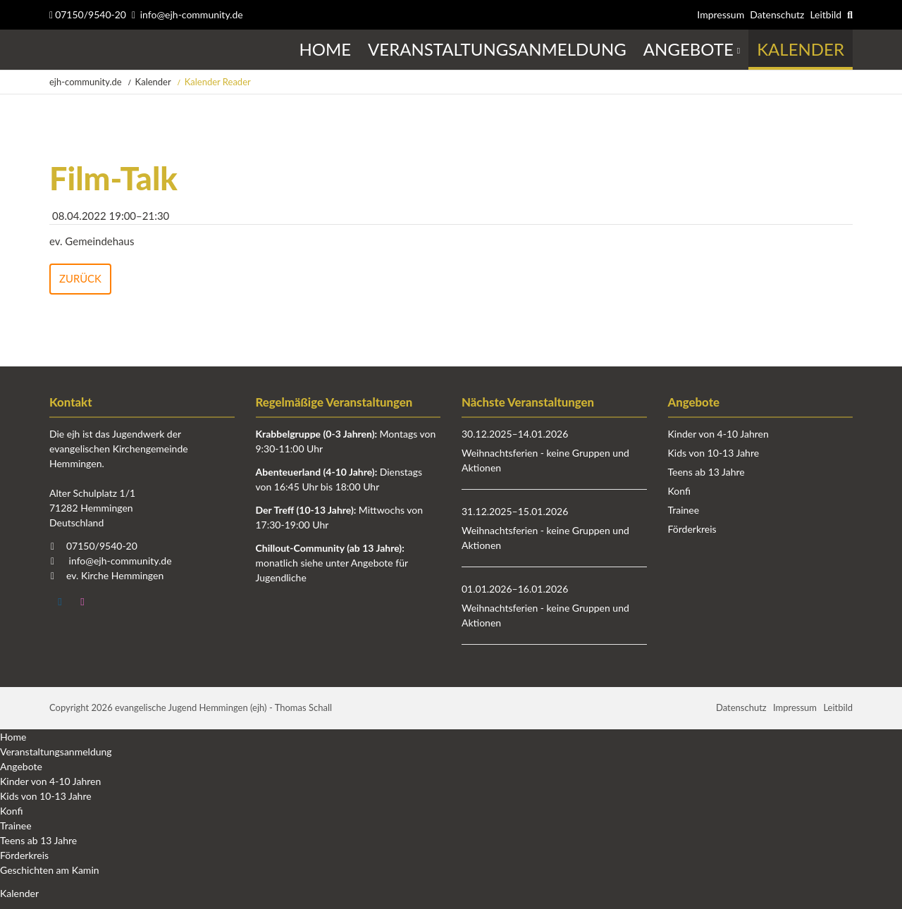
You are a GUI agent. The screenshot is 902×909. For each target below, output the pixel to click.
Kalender (153, 81)
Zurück (80, 278)
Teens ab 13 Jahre (706, 472)
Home (13, 737)
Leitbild (825, 14)
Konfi (679, 491)
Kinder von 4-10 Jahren (718, 434)
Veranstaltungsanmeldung (56, 752)
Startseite (51, 49)
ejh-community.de (85, 81)
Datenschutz (777, 14)
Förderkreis (692, 530)
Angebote (21, 766)
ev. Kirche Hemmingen (114, 576)
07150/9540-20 (87, 14)
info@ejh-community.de (191, 14)
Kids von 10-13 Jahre (714, 453)
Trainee (684, 511)
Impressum (720, 14)
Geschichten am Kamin (49, 870)
